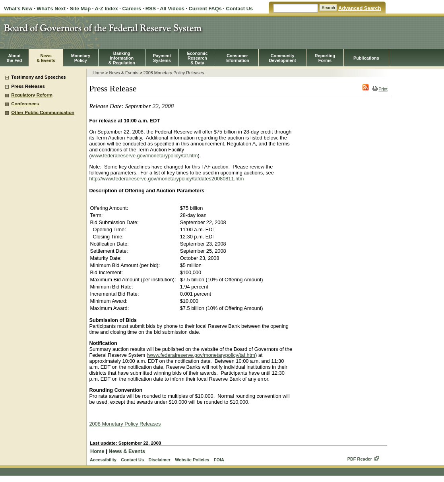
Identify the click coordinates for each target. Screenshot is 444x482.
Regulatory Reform (31, 95)
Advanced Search (359, 8)
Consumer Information (237, 58)
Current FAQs (205, 9)
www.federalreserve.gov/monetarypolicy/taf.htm (144, 156)
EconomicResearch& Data (197, 58)
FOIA (219, 459)
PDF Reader (359, 459)
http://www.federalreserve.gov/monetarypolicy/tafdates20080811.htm (166, 179)
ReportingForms (325, 58)
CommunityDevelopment (282, 58)
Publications (366, 58)
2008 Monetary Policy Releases (173, 72)
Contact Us (239, 9)
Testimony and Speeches (38, 77)
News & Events (123, 72)
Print (379, 89)
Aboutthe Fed (14, 58)
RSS (150, 9)
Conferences (25, 103)
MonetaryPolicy (80, 58)
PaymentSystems (162, 58)
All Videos (172, 9)
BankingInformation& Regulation (122, 58)
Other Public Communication (42, 112)
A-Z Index (106, 9)
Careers (131, 9)
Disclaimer (159, 459)
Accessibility (103, 459)
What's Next (51, 9)
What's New (18, 9)
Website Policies (192, 459)
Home (98, 72)
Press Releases (28, 86)
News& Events (46, 58)
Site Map (80, 9)
